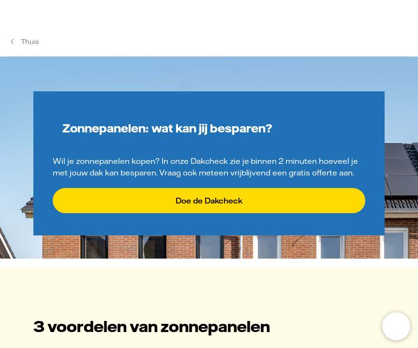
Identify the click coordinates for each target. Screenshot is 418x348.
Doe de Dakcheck (209, 200)
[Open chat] (396, 326)
